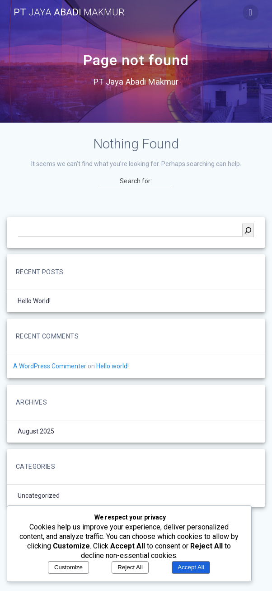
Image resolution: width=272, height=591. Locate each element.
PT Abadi (69, 12)
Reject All (130, 567)
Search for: (136, 181)
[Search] (248, 230)
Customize (68, 567)
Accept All (191, 567)
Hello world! (34, 301)
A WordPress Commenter (49, 366)
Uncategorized (39, 495)
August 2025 (36, 431)
